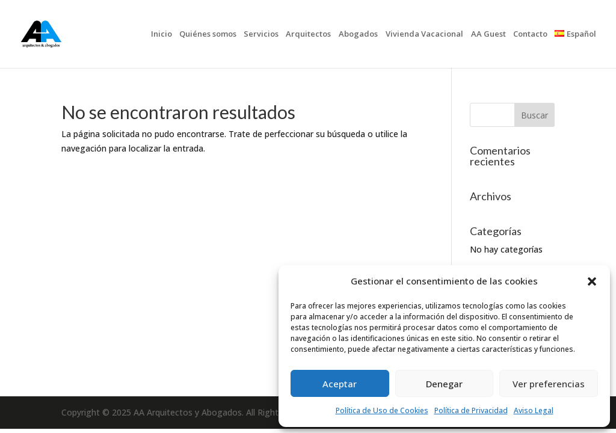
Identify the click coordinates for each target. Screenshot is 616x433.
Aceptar (339, 384)
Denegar (444, 384)
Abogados (358, 34)
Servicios (261, 34)
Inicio (161, 34)
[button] (592, 281)
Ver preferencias (549, 384)
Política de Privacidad (471, 410)
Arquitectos (308, 34)
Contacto (530, 34)
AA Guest (488, 34)
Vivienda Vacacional (424, 34)
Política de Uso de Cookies (382, 410)
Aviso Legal (533, 410)
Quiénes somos (207, 34)
